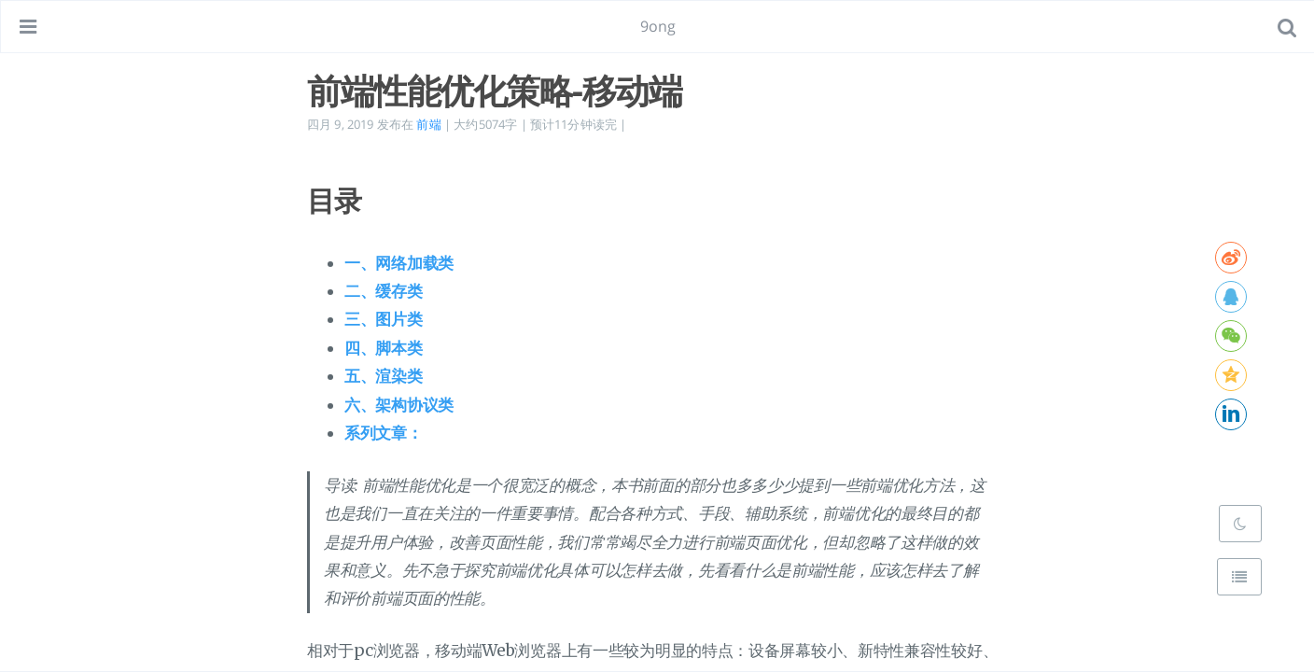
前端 (428, 124)
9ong (658, 26)
